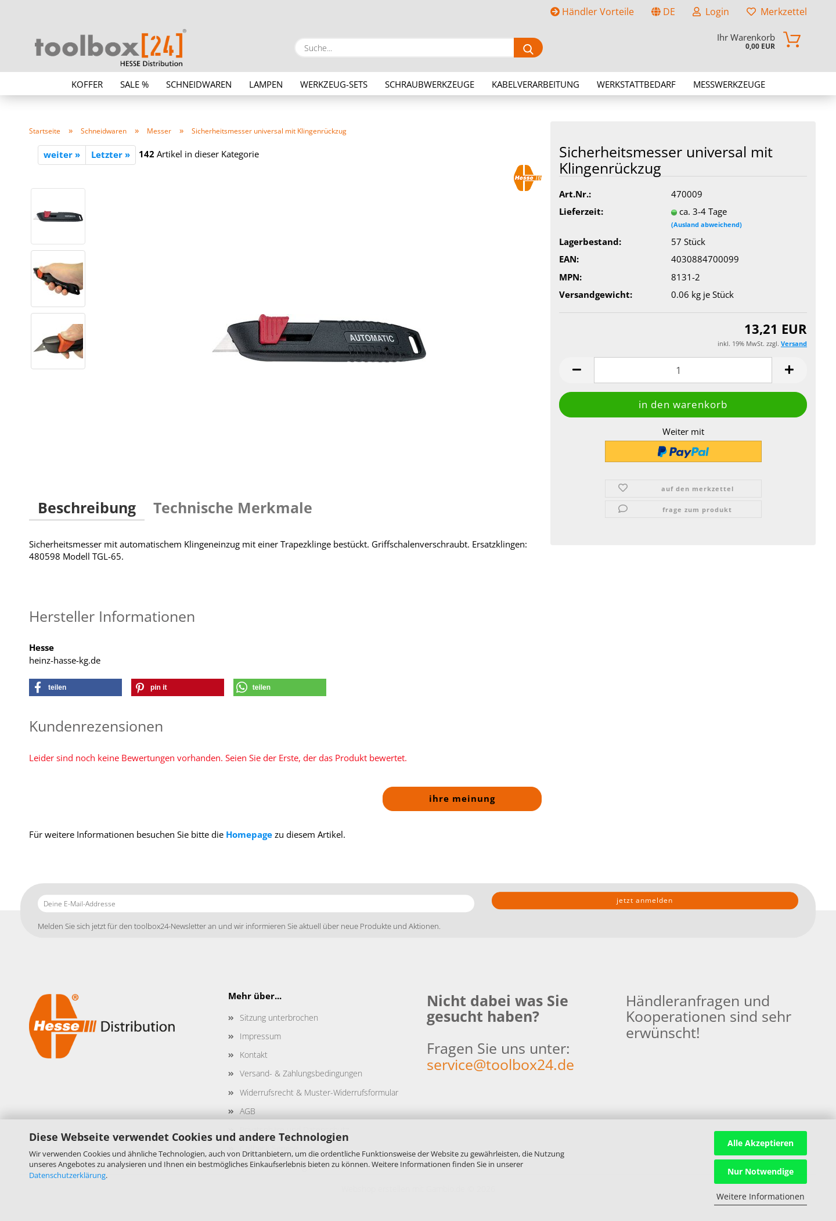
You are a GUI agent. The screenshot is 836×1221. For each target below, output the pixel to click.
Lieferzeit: (581, 211)
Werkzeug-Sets (333, 84)
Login (711, 11)
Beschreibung (87, 507)
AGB (247, 1110)
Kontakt (254, 1054)
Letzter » (110, 154)
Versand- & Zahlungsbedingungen (301, 1073)
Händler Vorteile (592, 11)
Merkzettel (777, 11)
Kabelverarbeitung (535, 84)
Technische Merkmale (232, 507)
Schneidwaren (199, 84)
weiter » (62, 154)
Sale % (134, 84)
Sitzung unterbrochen (279, 1017)
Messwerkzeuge (729, 84)
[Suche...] (528, 47)
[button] (576, 370)
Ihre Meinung (462, 798)
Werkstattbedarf (636, 84)
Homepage (249, 834)
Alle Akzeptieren (760, 1142)
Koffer (87, 84)
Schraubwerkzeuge (429, 84)
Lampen (266, 84)
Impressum (260, 1036)
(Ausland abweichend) (706, 224)
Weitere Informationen (760, 1196)
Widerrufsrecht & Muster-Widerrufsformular (319, 1092)
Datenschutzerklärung (67, 1175)
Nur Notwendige (760, 1171)
